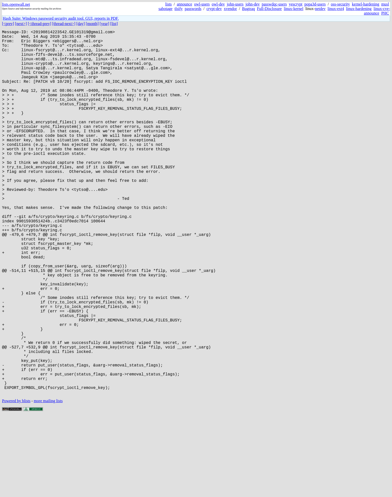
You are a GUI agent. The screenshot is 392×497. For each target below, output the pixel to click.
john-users (235, 4)
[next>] (21, 24)
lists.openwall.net (16, 4)
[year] (104, 24)
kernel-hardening (365, 4)
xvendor (230, 9)
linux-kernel (293, 9)
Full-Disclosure (269, 9)
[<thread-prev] (39, 24)
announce (184, 4)
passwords (193, 9)
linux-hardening (359, 9)
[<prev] (8, 24)
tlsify (178, 9)
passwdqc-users (274, 4)
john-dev (253, 4)
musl (385, 4)
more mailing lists (48, 482)
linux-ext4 (336, 9)
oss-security (340, 4)
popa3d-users (315, 4)
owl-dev (218, 4)
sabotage (165, 9)
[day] (80, 24)
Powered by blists (16, 482)
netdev (320, 9)
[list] (114, 24)
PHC (385, 13)
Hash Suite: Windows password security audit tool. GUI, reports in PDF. (61, 18)
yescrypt (295, 4)
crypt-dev (214, 9)
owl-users (202, 4)
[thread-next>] (64, 24)
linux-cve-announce (377, 11)
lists (168, 4)
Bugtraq (248, 9)
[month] (92, 24)
